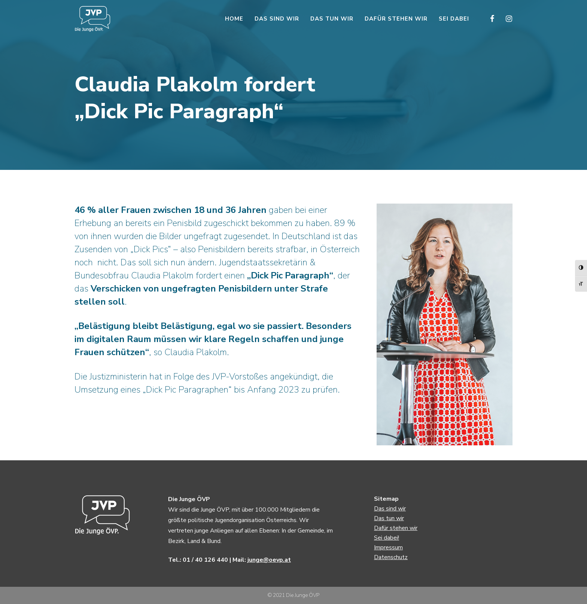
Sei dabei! (386, 538)
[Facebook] (487, 18)
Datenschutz (391, 557)
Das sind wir (390, 508)
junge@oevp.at (269, 560)
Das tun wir (389, 518)
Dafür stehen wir (395, 528)
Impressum (388, 547)
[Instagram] (504, 18)
